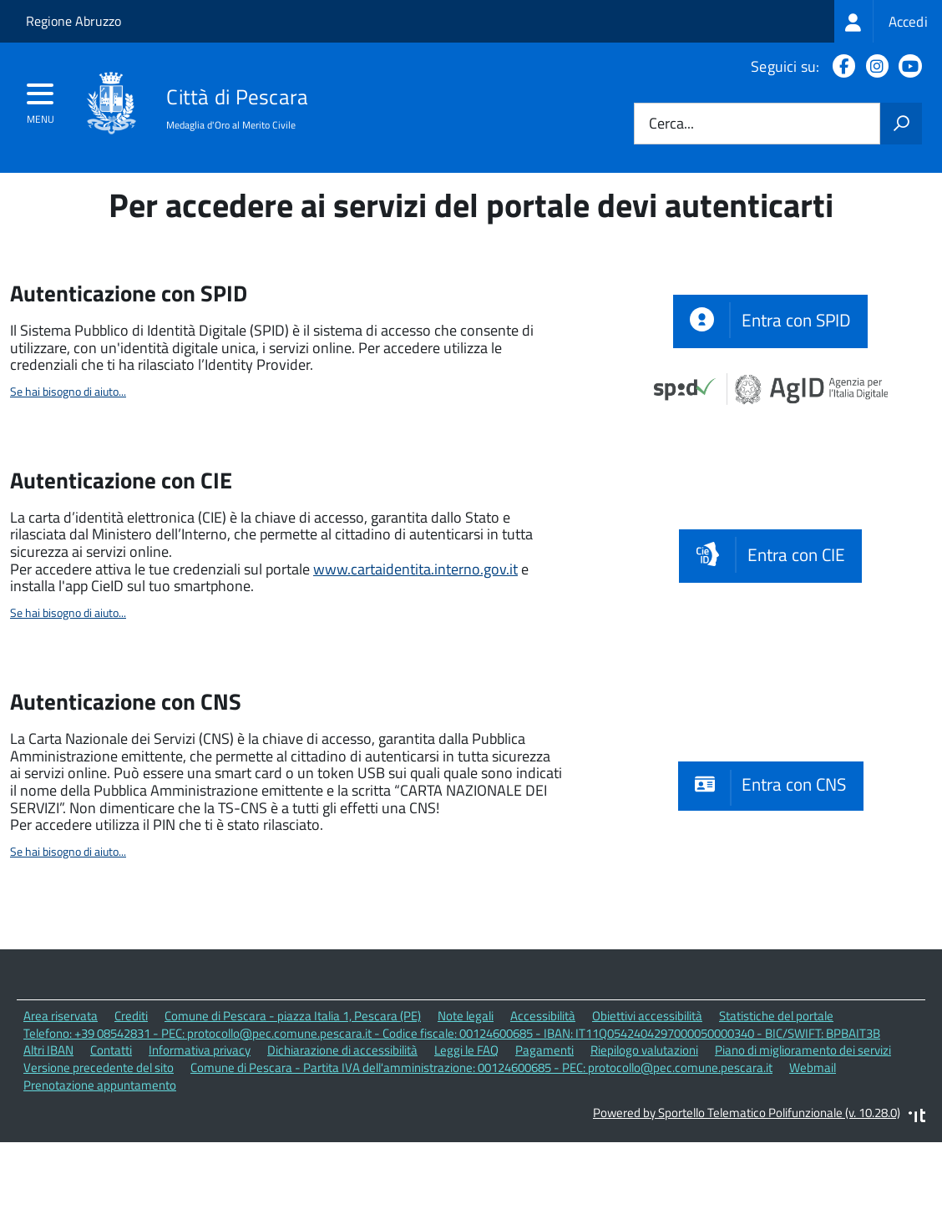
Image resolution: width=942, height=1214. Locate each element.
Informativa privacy (200, 1125)
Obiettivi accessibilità (647, 1090)
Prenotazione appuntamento (99, 1159)
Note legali (466, 1090)
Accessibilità (542, 1090)
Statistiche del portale (776, 1090)
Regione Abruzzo (73, 21)
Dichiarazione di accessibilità (342, 1125)
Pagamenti (544, 1125)
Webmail (812, 1141)
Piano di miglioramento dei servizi (803, 1125)
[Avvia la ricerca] (901, 123)
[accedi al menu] (40, 99)
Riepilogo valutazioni (644, 1125)
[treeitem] (888, 21)
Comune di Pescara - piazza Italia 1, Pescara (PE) (293, 1090)
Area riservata (60, 1090)
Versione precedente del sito (98, 1141)
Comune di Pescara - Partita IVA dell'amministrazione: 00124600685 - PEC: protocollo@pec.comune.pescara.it (481, 1141)
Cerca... (671, 124)
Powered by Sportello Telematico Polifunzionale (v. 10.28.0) (746, 1186)
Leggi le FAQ (466, 1125)
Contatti (111, 1125)
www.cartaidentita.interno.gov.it (415, 643)
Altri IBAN (48, 1125)
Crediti (131, 1090)
